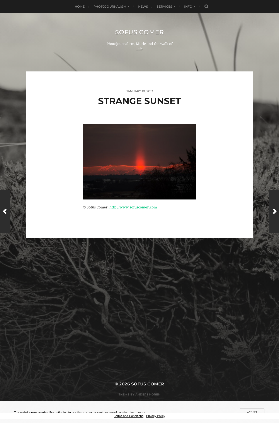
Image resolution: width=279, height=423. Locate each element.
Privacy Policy (155, 416)
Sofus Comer (139, 32)
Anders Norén (147, 394)
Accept (252, 412)
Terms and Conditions (128, 416)
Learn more (137, 412)
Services (164, 7)
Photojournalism (110, 7)
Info (188, 7)
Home (80, 7)
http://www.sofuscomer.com (133, 207)
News (143, 7)
